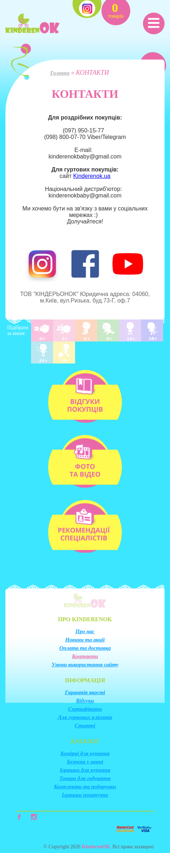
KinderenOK (96, 846)
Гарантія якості (85, 692)
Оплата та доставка (84, 648)
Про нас (85, 631)
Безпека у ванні (85, 762)
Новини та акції (85, 640)
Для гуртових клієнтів (85, 717)
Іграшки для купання (85, 770)
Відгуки (85, 701)
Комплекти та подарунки (85, 786)
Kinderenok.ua (91, 176)
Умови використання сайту (85, 664)
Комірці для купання (85, 753)
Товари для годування (85, 778)
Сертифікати (85, 709)
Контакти (85, 656)
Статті (85, 725)
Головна (59, 73)
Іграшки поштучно (85, 795)
